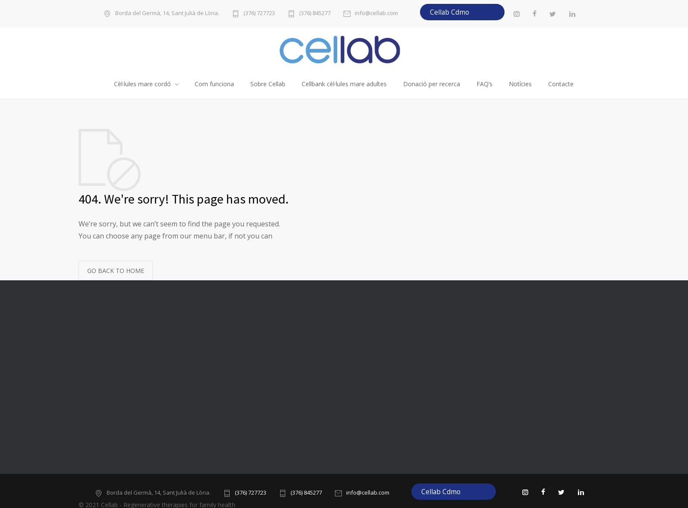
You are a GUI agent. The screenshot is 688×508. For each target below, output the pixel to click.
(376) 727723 (259, 13)
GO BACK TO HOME (115, 271)
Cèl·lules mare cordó (142, 84)
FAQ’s (484, 84)
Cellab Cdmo (449, 12)
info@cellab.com (376, 13)
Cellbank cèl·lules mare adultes (344, 84)
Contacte (561, 84)
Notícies (520, 84)
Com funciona (214, 84)
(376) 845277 (315, 13)
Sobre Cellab (267, 84)
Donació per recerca (431, 84)
